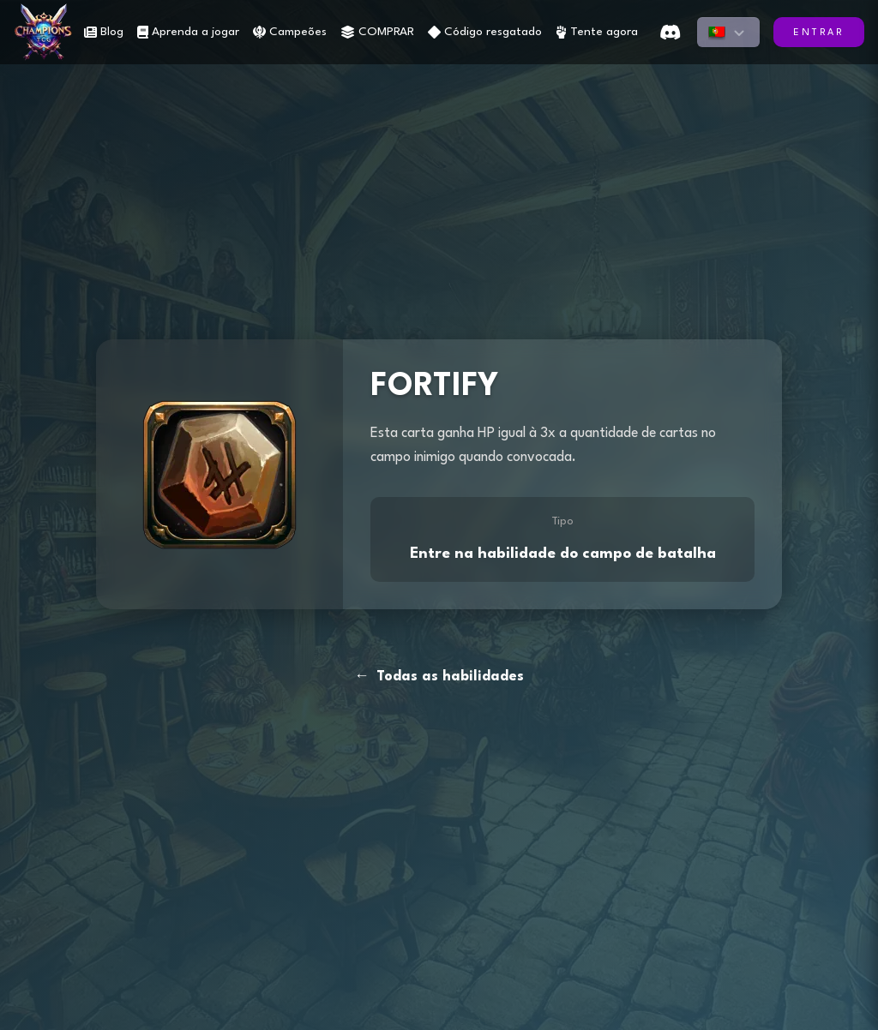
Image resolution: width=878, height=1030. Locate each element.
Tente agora (597, 32)
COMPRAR (377, 32)
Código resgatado (485, 32)
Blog (103, 32)
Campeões (290, 32)
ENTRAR (819, 33)
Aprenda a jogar (188, 32)
